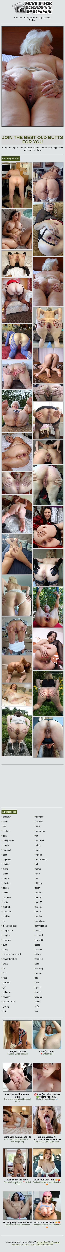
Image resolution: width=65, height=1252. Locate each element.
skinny (37, 954)
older (37, 888)
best (4, 855)
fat (3, 968)
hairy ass (38, 817)
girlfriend (6, 992)
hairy (5, 1011)
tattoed (37, 973)
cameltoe (6, 911)
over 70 (38, 911)
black (5, 874)
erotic (5, 964)
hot (36, 836)
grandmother (8, 1001)
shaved (38, 949)
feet (4, 973)
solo (36, 964)
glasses (6, 997)
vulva (37, 1001)
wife (36, 1006)
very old (38, 997)
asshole (6, 831)
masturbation (40, 859)
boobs (5, 888)
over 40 (38, 897)
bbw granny (8, 840)
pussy (37, 930)
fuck (4, 978)
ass (4, 826)
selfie (37, 945)
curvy (5, 949)
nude (37, 874)
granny (5, 1006)
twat (36, 982)
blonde (5, 878)
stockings (39, 968)
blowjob (6, 883)
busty (5, 902)
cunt (4, 945)
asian (5, 821)
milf (36, 864)
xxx (36, 1011)
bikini (5, 869)
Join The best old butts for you (32, 139)
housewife (39, 840)
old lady (38, 883)
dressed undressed (11, 954)
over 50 (38, 902)
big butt (6, 907)
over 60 (38, 907)
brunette (6, 897)
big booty (6, 859)
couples (6, 935)
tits (36, 978)
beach (5, 845)
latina (37, 845)
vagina (37, 992)
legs (36, 850)
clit (3, 921)
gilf (4, 987)
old (36, 878)
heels (37, 826)
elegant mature (9, 959)
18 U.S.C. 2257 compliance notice (37, 1245)
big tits (5, 864)
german (6, 982)
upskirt (37, 987)
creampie (7, 940)
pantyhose (39, 921)
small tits (38, 959)
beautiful (6, 850)
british (5, 892)
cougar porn (8, 930)
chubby (6, 916)
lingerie (38, 855)
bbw (4, 836)
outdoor (38, 892)
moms (37, 869)
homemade (39, 831)
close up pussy (9, 926)
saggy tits (39, 940)
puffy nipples (40, 926)
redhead (38, 935)
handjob (38, 821)
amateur (6, 817)
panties (38, 916)
